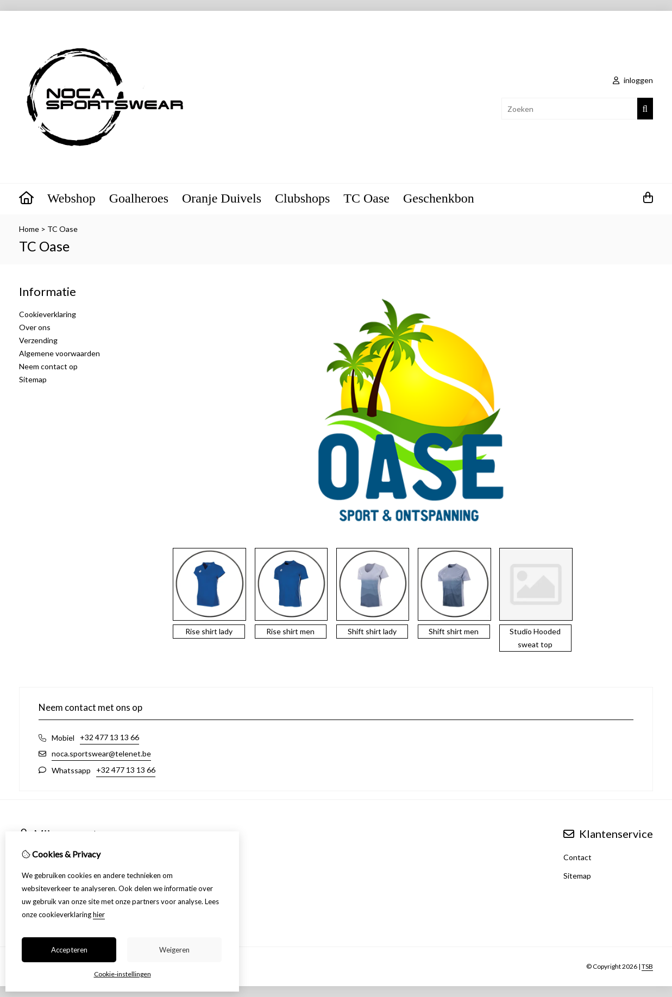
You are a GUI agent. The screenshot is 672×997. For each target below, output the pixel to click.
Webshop (71, 198)
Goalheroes (138, 198)
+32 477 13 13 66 (109, 737)
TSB (647, 966)
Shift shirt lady (372, 631)
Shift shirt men (454, 631)
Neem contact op (48, 366)
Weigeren (174, 949)
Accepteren (69, 949)
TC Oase (366, 198)
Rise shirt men (290, 631)
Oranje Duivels (221, 198)
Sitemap (33, 379)
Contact (577, 857)
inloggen (633, 80)
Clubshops (302, 198)
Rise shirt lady (209, 631)
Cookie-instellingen (122, 974)
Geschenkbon (438, 198)
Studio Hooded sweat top (535, 638)
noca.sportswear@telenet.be (101, 753)
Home (29, 229)
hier (99, 914)
